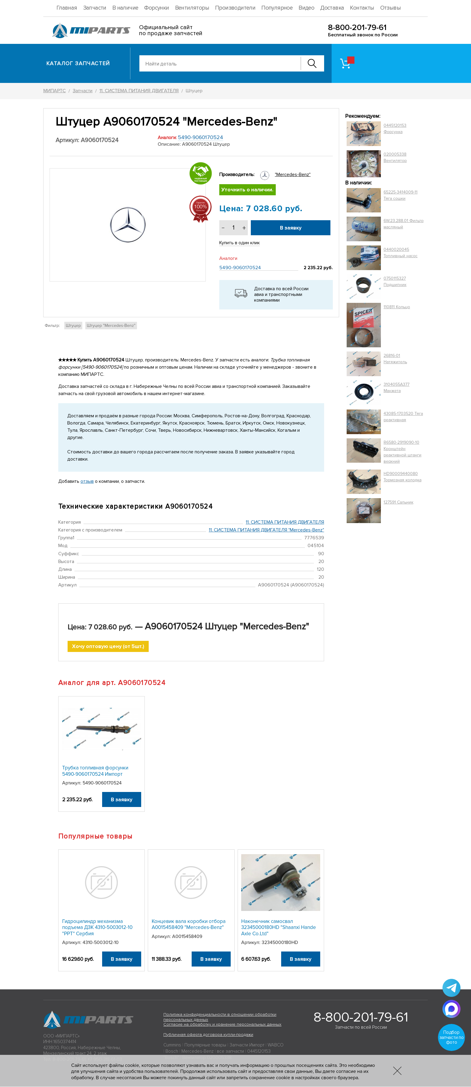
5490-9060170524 (200, 137)
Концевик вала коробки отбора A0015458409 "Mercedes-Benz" (189, 925)
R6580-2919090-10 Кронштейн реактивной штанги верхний (402, 452)
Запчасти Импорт (246, 1045)
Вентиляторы (192, 8)
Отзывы (390, 8)
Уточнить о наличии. (248, 190)
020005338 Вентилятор (395, 157)
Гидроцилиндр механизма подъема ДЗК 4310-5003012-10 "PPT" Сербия (97, 928)
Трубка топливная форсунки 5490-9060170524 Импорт (95, 771)
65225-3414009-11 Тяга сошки (401, 195)
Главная (66, 8)
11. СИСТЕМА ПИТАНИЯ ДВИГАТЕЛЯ (285, 522)
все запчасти (230, 1052)
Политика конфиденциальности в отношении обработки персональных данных (219, 1017)
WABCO (276, 1045)
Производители (235, 8)
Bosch (172, 1052)
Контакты (362, 8)
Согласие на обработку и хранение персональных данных (222, 1025)
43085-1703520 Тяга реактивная (403, 416)
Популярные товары (205, 1045)
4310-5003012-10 (101, 943)
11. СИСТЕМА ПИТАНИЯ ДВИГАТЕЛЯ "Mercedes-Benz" (266, 530)
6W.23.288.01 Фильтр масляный (404, 224)
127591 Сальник (398, 502)
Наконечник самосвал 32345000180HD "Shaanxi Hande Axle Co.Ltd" (278, 928)
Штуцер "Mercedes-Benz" (111, 325)
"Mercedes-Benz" (293, 175)
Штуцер (73, 325)
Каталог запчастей (78, 63)
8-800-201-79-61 (357, 27)
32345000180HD (280, 943)
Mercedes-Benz (197, 1052)
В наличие (125, 8)
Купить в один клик (239, 243)
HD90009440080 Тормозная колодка (402, 477)
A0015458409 (187, 937)
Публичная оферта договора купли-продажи (208, 1035)
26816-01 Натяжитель (395, 358)
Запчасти (94, 8)
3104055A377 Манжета (396, 387)
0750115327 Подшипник (395, 281)
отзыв (87, 481)
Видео (306, 8)
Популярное (277, 8)
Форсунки (156, 8)
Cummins (172, 1045)
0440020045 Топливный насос (401, 252)
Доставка (332, 8)
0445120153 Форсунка (395, 128)
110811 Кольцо (397, 306)
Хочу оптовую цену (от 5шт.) (108, 647)
